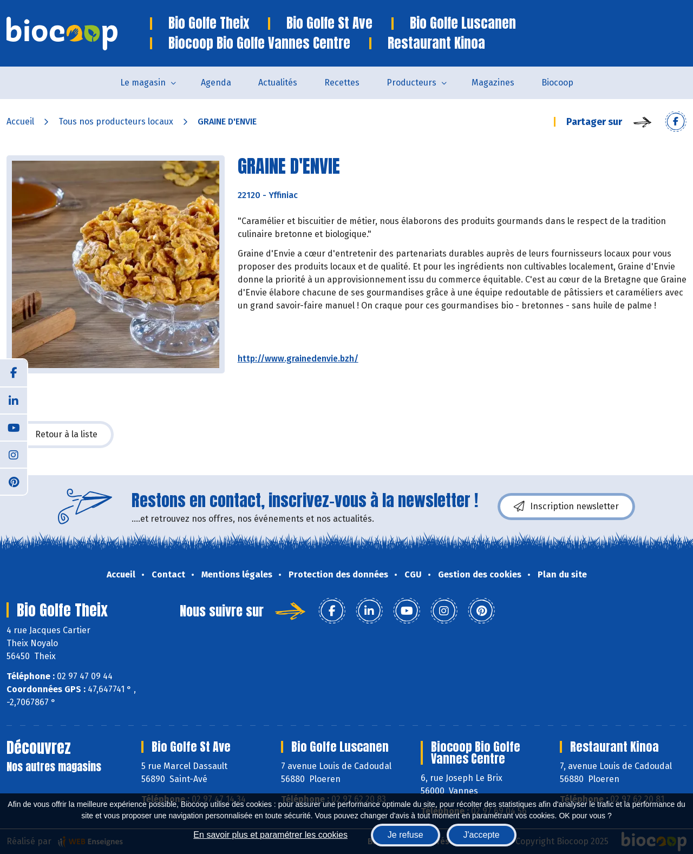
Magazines (493, 82)
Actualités (277, 82)
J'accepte (481, 834)
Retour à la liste (60, 434)
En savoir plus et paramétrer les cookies (270, 834)
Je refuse (405, 834)
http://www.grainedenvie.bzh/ (298, 358)
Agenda (216, 82)
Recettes (341, 82)
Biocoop (557, 82)
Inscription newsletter (566, 506)
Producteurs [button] (411, 82)
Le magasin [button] (143, 82)
